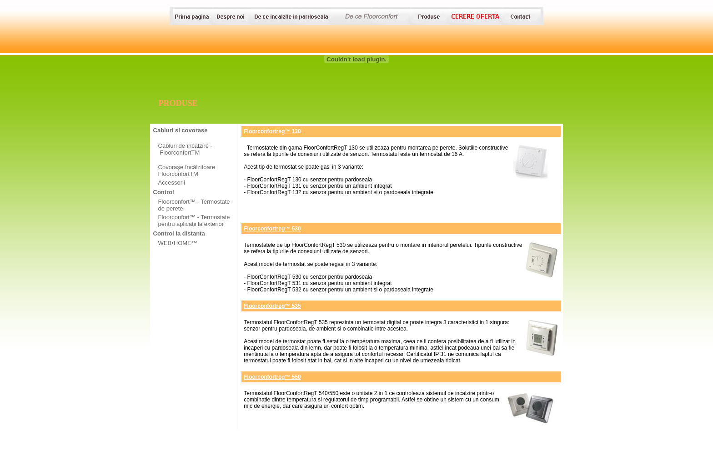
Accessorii (171, 182)
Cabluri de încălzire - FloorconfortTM (185, 149)
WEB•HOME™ (177, 243)
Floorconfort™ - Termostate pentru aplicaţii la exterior (194, 220)
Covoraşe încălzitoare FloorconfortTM (187, 170)
